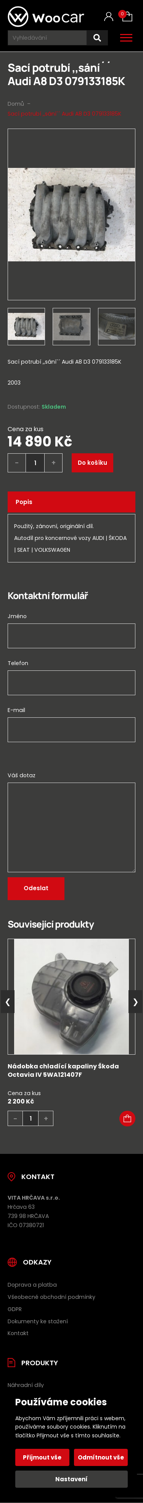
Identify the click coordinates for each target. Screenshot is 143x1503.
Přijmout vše (42, 1457)
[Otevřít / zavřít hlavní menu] (126, 37)
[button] (127, 1119)
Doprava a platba (32, 1285)
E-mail (16, 710)
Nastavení (71, 1479)
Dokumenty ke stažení (38, 1321)
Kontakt (18, 1333)
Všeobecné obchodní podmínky (51, 1297)
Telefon (18, 663)
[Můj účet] (108, 16)
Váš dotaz (21, 775)
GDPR (15, 1309)
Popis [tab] (24, 502)
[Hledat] (97, 38)
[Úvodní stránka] (46, 16)
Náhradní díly (26, 1385)
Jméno (17, 616)
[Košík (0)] (127, 16)
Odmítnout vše (101, 1457)
